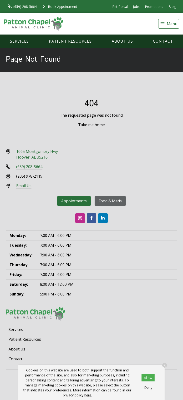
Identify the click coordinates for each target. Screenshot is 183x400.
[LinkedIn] (103, 218)
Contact (163, 41)
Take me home (91, 124)
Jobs (136, 6)
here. (88, 395)
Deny (148, 387)
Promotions (154, 6)
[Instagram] (80, 218)
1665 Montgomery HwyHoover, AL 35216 (37, 154)
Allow (148, 377)
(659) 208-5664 (29, 166)
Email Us (23, 185)
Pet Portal (120, 6)
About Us (122, 41)
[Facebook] (91, 218)
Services (19, 41)
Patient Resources (70, 41)
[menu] (168, 24)
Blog (172, 6)
